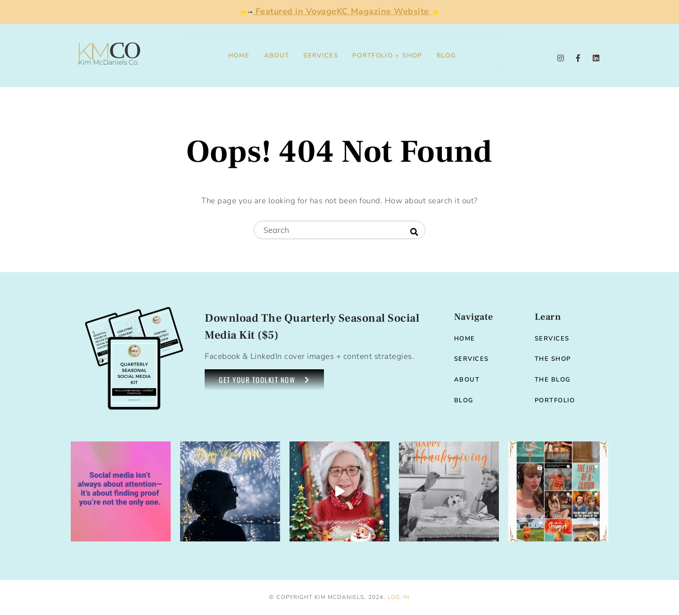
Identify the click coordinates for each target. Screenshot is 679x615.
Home (238, 55)
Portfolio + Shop (387, 55)
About (277, 55)
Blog (446, 55)
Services (320, 55)
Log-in (399, 597)
